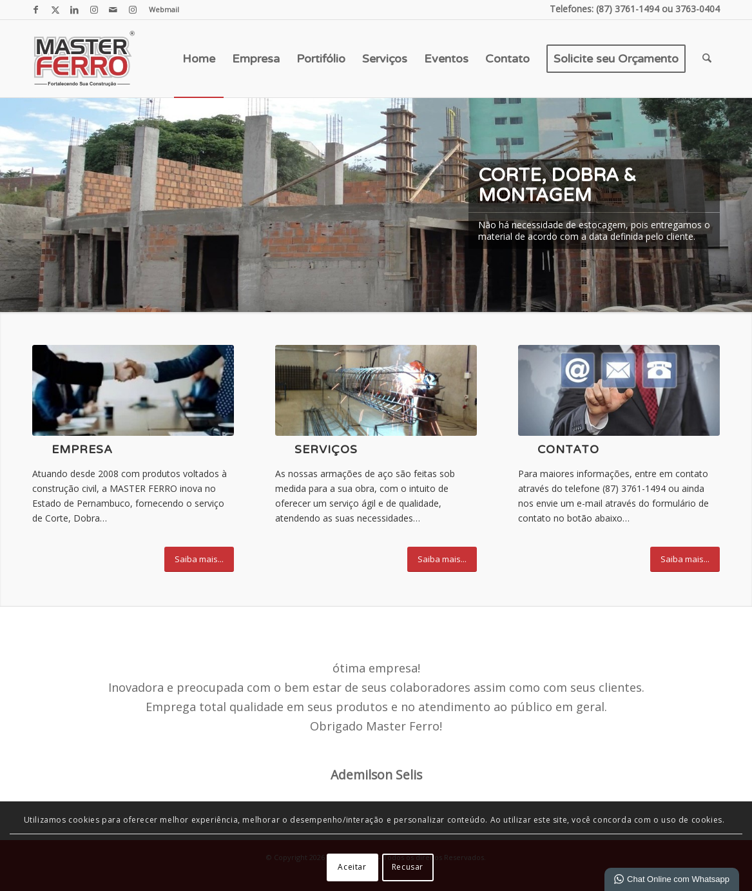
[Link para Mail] (113, 9)
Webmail (164, 9)
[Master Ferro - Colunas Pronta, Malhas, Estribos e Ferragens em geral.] (83, 58)
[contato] (619, 390)
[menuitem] (160, 9)
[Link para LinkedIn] (74, 9)
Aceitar (352, 866)
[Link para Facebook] (35, 9)
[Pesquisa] (707, 58)
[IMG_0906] (376, 390)
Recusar (407, 866)
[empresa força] (133, 390)
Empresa (82, 449)
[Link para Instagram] (93, 9)
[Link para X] (55, 9)
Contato (568, 449)
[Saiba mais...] (199, 559)
